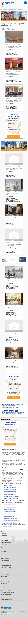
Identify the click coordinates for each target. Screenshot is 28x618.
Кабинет (3, 6)
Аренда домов (4, 576)
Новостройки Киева (5, 554)
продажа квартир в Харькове (10, 507)
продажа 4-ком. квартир (10, 492)
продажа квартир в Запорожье (10, 520)
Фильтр (15, 26)
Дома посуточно (4, 578)
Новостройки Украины (5, 553)
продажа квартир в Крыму (9, 514)
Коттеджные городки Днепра (6, 594)
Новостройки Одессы (5, 560)
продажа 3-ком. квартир (10, 491)
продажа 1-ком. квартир (10, 487)
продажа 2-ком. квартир (10, 489)
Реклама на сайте (4, 547)
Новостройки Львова (5, 563)
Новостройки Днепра (5, 558)
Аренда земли (3, 579)
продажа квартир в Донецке (10, 513)
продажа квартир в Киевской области (12, 505)
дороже (13, 29)
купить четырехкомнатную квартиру (10, 412)
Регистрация (9, 6)
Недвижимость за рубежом (6, 542)
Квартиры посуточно (5, 574)
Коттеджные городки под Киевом (7, 592)
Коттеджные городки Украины (6, 588)
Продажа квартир (4, 533)
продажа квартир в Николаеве (10, 518)
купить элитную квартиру (10, 494)
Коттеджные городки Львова (6, 599)
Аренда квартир (4, 572)
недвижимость (11, 526)
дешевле (9, 29)
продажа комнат (8, 485)
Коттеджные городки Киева (6, 590)
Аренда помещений (5, 581)
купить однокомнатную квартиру (10, 408)
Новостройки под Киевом (6, 556)
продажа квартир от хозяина (9, 414)
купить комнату (10, 407)
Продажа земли (4, 538)
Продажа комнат (4, 535)
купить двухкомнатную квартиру (10, 409)
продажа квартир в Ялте (9, 516)
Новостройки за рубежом (6, 565)
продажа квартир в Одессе (9, 509)
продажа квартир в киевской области (12, 405)
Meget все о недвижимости (14, 607)
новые (7, 28)
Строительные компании (6, 567)
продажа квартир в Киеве (12, 404)
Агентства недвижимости (6, 544)
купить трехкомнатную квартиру (10, 410)
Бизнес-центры (4, 583)
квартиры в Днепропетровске (10, 511)
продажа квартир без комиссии (14, 413)
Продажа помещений (5, 540)
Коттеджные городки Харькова (7, 597)
